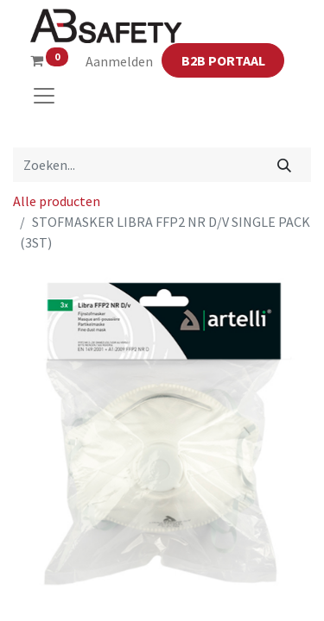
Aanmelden (119, 61)
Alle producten (56, 201)
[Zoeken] (284, 164)
